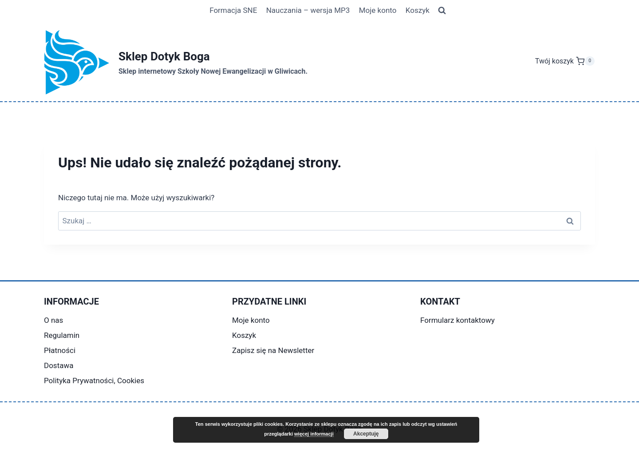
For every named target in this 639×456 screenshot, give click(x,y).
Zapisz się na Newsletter (273, 350)
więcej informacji (314, 433)
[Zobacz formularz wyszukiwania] (442, 11)
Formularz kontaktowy (457, 320)
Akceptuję (366, 434)
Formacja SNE (233, 10)
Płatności (59, 350)
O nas (53, 320)
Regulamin (61, 335)
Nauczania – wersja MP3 (308, 10)
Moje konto (378, 10)
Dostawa (58, 365)
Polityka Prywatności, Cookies (94, 380)
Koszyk (418, 10)
